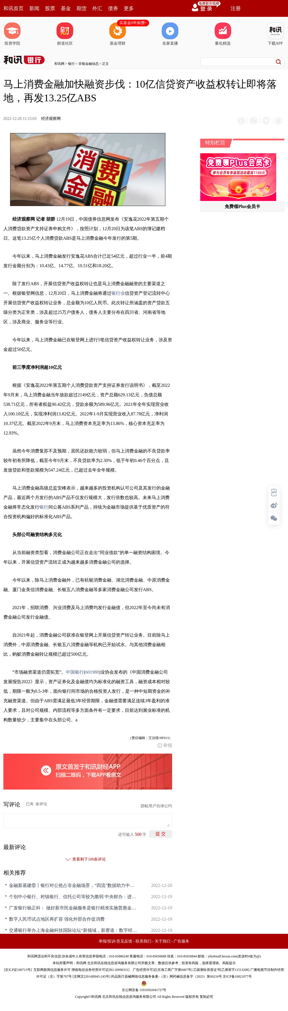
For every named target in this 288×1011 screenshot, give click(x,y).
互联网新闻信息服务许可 (52, 970)
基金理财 (117, 33)
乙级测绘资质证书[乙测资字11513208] (221, 970)
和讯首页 (13, 8)
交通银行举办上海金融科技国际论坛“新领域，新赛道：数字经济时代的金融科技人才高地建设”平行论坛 (73, 930)
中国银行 (75, 672)
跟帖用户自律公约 (156, 806)
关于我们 (162, 941)
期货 (81, 8)
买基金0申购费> (133, 23)
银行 (71, 64)
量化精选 (222, 33)
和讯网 (59, 64)
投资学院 (12, 33)
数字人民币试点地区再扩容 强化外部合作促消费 (57, 919)
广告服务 (181, 941)
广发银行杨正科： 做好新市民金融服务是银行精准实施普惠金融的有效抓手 (73, 907)
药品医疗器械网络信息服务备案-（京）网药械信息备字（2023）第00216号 (166, 976)
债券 (113, 8)
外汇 (97, 8)
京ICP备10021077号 (237, 976)
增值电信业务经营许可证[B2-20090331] (100, 970)
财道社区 (65, 33)
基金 (66, 8)
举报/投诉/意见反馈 (115, 941)
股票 (50, 8)
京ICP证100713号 (18, 970)
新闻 (34, 8)
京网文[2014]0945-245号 (91, 976)
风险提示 (229, 963)
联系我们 (143, 941)
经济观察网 (51, 118)
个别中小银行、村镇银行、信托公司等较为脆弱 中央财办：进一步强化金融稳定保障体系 (73, 896)
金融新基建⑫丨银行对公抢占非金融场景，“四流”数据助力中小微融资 (73, 885)
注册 (236, 8)
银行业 (118, 293)
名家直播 (170, 33)
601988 (92, 672)
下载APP (275, 33)
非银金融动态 (88, 64)
